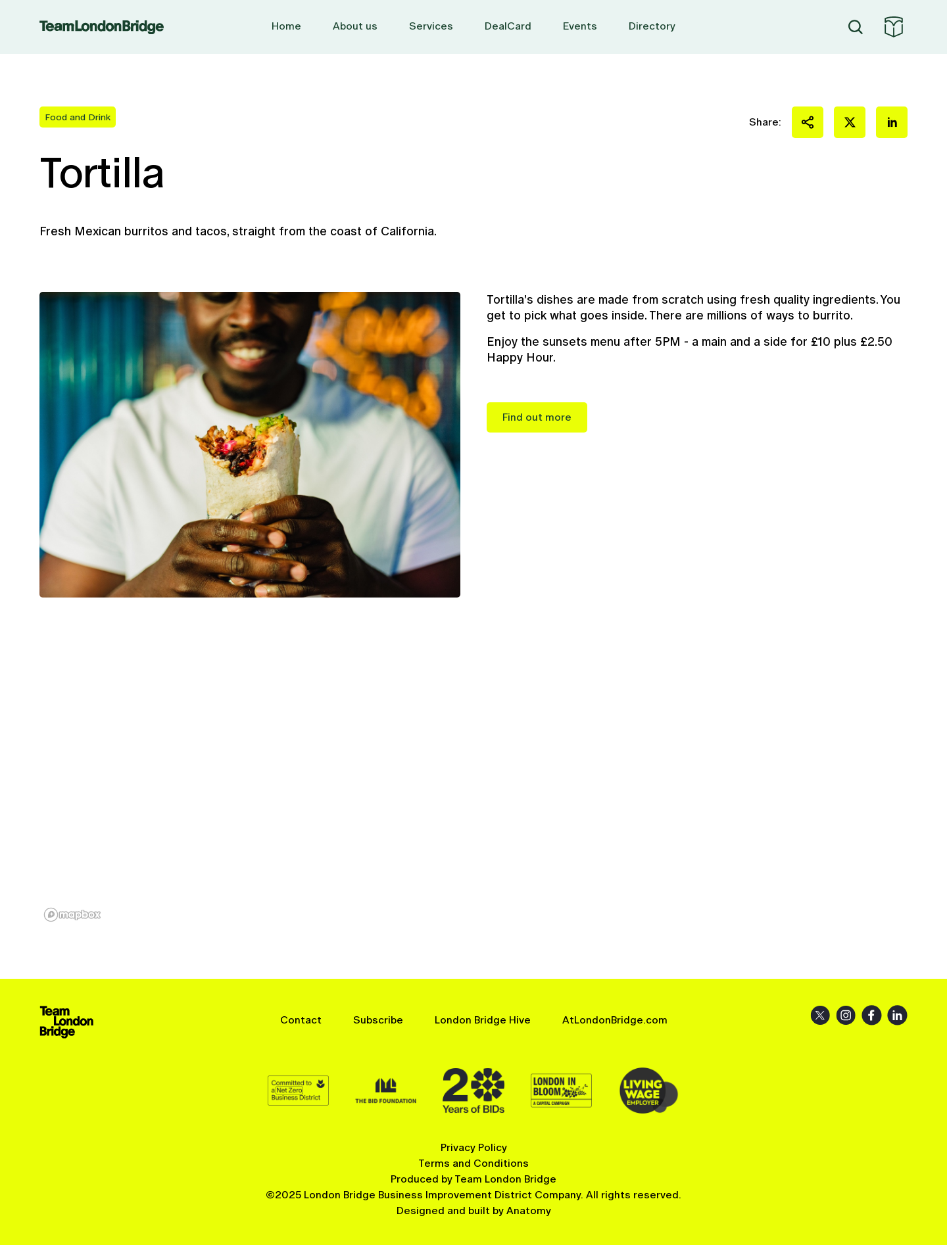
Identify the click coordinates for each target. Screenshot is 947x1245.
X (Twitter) (820, 1015)
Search (855, 27)
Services (431, 26)
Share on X (849, 122)
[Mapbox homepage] (72, 914)
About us (355, 26)
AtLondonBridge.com (615, 1020)
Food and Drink (77, 117)
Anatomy (528, 1210)
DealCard (508, 26)
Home (286, 26)
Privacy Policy (474, 1147)
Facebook (872, 1015)
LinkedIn (897, 1015)
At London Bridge (894, 27)
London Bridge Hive (483, 1020)
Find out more (536, 417)
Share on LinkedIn (892, 122)
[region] (473, 788)
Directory (652, 26)
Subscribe (378, 1020)
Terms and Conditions (473, 1163)
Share (807, 122)
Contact (301, 1020)
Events (580, 26)
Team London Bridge (101, 27)
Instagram (846, 1015)
